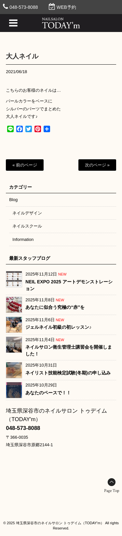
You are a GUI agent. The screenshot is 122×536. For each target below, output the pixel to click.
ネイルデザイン (27, 213)
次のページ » (97, 165)
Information (23, 239)
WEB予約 (66, 7)
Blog (13, 199)
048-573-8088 (23, 7)
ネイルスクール (27, 226)
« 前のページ (24, 165)
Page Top (111, 491)
